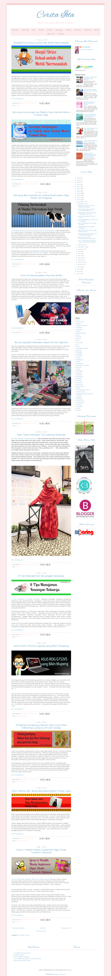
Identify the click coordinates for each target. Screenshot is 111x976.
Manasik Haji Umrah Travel (22, 960)
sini (67, 242)
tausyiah (78, 397)
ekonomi (79, 337)
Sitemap (61, 34)
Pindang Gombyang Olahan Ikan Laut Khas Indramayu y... (87, 234)
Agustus (80, 249)
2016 (78, 199)
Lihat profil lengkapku (86, 49)
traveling (79, 404)
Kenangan (79, 352)
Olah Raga (79, 371)
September (81, 247)
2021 (78, 189)
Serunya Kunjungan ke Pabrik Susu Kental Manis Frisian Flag (41, 113)
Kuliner (49, 30)
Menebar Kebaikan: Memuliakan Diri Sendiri (89, 103)
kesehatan (79, 354)
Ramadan (79, 380)
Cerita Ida (55, 15)
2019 (78, 193)
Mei (79, 255)
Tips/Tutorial (80, 401)
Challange (79, 327)
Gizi (77, 344)
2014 (78, 269)
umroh (78, 408)
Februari (81, 262)
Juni (79, 253)
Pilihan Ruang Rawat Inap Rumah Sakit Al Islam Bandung (90, 116)
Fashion (78, 339)
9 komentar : (33, 838)
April (79, 258)
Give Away (79, 342)
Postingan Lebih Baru (18, 928)
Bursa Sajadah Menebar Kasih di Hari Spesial (41, 342)
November (81, 204)
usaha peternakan (37, 253)
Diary (78, 335)
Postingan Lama (66, 928)
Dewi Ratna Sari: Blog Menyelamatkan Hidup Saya (41, 791)
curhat (78, 331)
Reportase (79, 384)
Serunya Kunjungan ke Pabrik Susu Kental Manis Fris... (86, 209)
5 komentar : (33, 713)
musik (78, 369)
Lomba (23, 781)
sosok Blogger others (22, 840)
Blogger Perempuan (59, 974)
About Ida (51, 34)
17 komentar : (34, 634)
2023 (78, 184)
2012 (78, 273)
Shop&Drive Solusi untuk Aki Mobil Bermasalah (41, 42)
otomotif (79, 373)
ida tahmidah (85, 47)
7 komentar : (33, 332)
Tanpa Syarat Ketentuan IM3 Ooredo (84, 394)
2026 (78, 178)
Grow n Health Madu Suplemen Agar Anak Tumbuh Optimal (41, 851)
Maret (80, 260)
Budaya (78, 323)
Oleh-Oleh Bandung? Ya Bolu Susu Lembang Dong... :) (90, 91)
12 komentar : (34, 183)
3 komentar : (33, 103)
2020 (78, 191)
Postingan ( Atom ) (24, 935)
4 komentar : (33, 423)
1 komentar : (33, 264)
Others (96, 30)
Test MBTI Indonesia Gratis (22, 953)
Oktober (81, 245)
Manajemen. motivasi (82, 365)
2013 (78, 271)
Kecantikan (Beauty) (82, 348)
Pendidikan (79, 377)
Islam (34, 30)
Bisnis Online (80, 322)
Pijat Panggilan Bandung (21, 957)
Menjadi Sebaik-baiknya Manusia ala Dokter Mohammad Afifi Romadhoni (90, 155)
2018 (78, 195)
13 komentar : (34, 779)
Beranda (15, 30)
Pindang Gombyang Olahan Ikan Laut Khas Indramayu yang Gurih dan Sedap (41, 726)
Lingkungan (79, 359)
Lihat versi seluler (41, 931)
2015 (78, 267)
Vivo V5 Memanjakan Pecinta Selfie (41, 275)
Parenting (25, 30)
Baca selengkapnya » (17, 98)
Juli (79, 251)
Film (77, 340)
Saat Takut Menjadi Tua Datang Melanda (41, 434)
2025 (78, 180)
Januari (80, 264)
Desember (81, 201)
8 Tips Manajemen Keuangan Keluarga (41, 576)
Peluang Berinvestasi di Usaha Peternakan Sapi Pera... (87, 213)
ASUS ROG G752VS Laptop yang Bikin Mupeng (41, 646)
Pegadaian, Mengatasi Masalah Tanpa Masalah (90, 78)
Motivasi (77, 30)
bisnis (78, 320)
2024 (78, 182)
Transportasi (80, 402)
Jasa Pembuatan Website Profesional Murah (27, 958)
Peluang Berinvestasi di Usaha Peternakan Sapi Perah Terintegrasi (41, 196)
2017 (78, 197)
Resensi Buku (80, 386)
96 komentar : (34, 564)
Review (41, 30)
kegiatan (78, 350)
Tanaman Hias (80, 392)
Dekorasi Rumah (81, 333)
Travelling (79, 406)
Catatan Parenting (81, 325)
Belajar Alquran (19, 955)
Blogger (69, 970)
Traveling (87, 30)
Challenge (79, 329)
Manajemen (79, 363)
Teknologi (59, 30)
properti (78, 378)
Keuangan (79, 356)
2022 (78, 186)
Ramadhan (79, 382)
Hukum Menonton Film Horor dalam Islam (90, 141)
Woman (68, 30)
